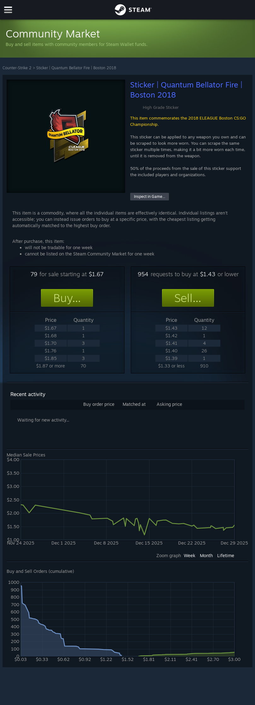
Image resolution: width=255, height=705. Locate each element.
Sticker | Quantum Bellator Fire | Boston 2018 (76, 67)
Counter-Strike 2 (17, 67)
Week (189, 555)
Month (206, 555)
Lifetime (225, 555)
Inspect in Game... (149, 196)
